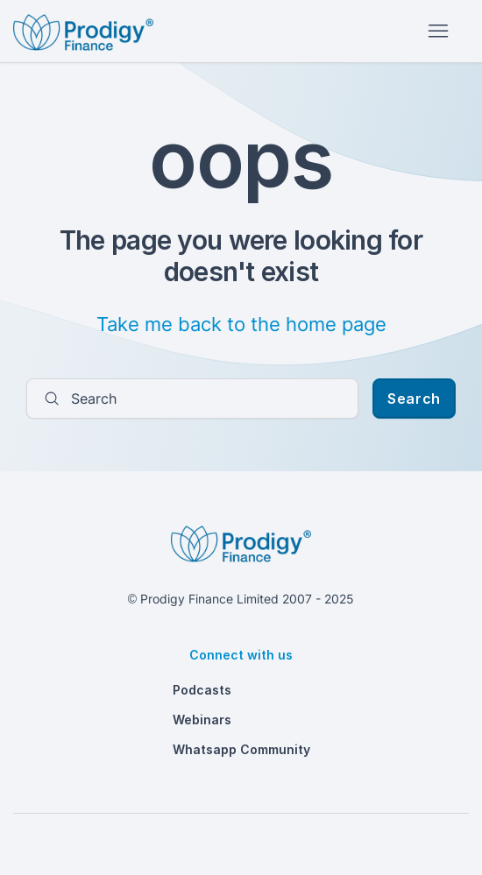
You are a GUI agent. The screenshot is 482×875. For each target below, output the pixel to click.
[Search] (192, 398)
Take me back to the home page (241, 324)
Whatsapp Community (241, 749)
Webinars (202, 719)
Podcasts (202, 689)
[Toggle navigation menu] (438, 31)
